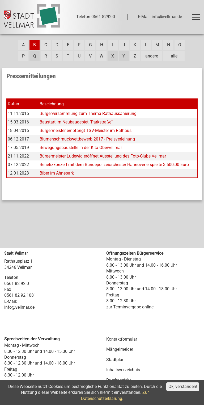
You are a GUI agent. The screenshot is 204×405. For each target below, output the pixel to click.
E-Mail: (10, 301)
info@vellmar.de (19, 307)
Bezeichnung (52, 103)
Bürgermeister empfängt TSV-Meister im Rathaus (85, 130)
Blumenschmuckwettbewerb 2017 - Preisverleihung (87, 139)
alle (174, 56)
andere (151, 56)
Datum (14, 103)
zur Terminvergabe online (130, 306)
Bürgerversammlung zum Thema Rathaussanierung (88, 113)
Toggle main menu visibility (197, 15)
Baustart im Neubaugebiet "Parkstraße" (76, 122)
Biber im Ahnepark (57, 173)
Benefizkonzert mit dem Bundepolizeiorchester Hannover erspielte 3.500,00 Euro (114, 164)
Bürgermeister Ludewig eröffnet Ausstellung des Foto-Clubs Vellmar (103, 156)
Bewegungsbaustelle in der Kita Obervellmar (81, 147)
